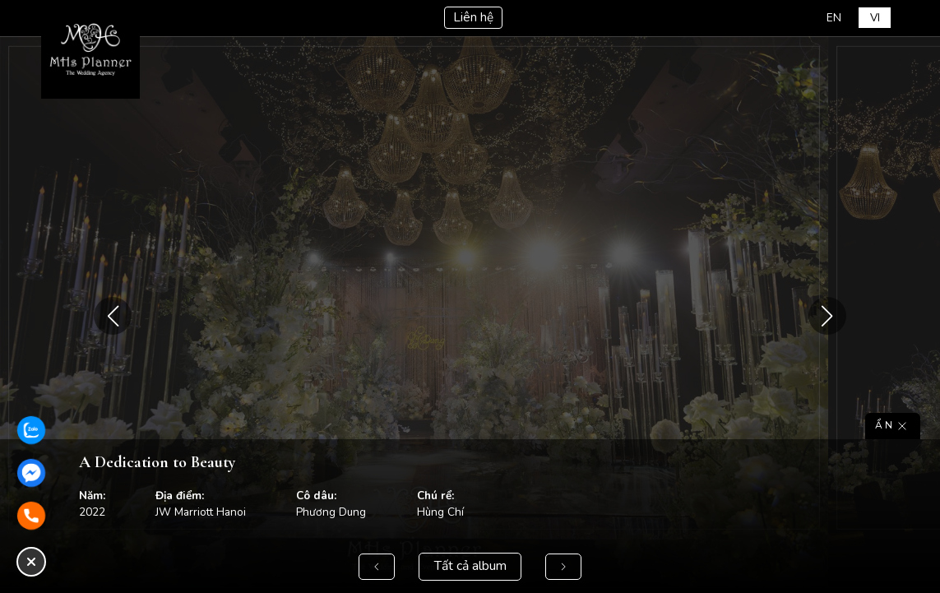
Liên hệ (472, 18)
